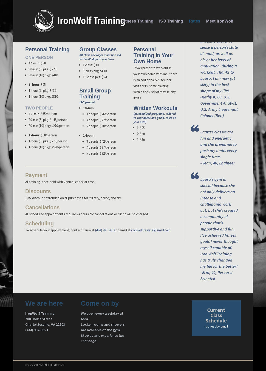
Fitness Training (137, 21)
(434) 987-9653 (105, 230)
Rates (194, 21)
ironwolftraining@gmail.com (150, 230)
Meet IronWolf (219, 21)
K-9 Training (171, 21)
